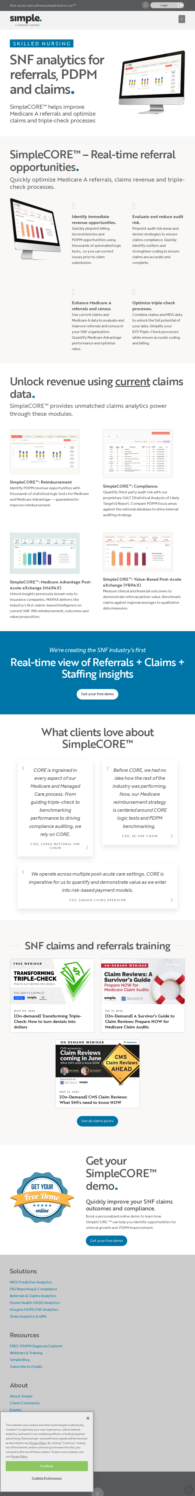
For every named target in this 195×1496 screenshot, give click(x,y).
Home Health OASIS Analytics (35, 1303)
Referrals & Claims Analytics (33, 1296)
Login (164, 5)
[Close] (88, 1418)
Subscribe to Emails (26, 1366)
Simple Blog (20, 1360)
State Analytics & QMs (28, 1316)
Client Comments (25, 1403)
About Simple (21, 1396)
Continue (46, 1466)
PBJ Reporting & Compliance (33, 1289)
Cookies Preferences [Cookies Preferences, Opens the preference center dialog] (47, 1478)
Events (16, 1410)
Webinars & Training (26, 1353)
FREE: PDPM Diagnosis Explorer (36, 1346)
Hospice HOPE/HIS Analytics (34, 1309)
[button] (182, 19)
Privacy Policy (38, 1443)
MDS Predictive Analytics (31, 1282)
